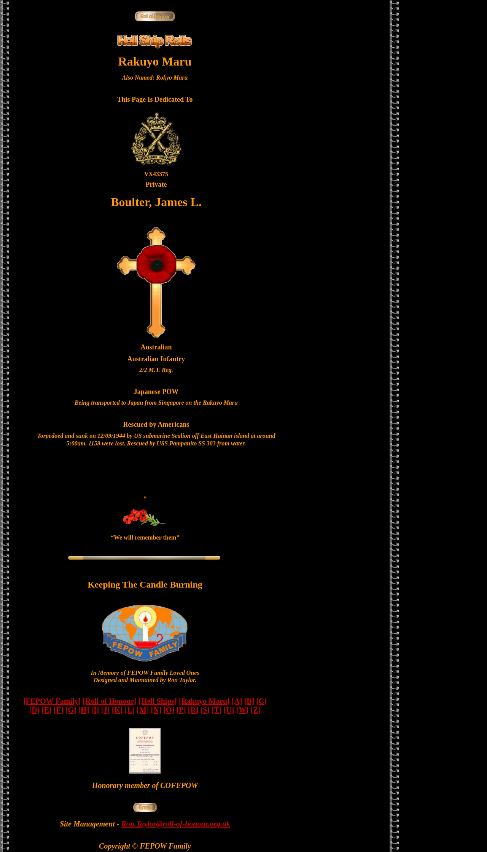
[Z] (256, 710)
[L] (130, 710)
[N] (156, 710)
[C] (261, 701)
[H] (83, 710)
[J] (105, 710)
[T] (217, 710)
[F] (59, 710)
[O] (168, 710)
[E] (46, 710)
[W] (242, 710)
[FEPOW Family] (52, 701)
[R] (193, 710)
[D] (34, 710)
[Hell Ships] (157, 701)
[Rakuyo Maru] (204, 701)
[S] (205, 710)
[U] (229, 710)
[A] (237, 701)
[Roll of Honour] (110, 701)
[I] (95, 710)
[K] (117, 710)
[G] (70, 710)
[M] (143, 710)
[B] (249, 701)
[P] (181, 710)
